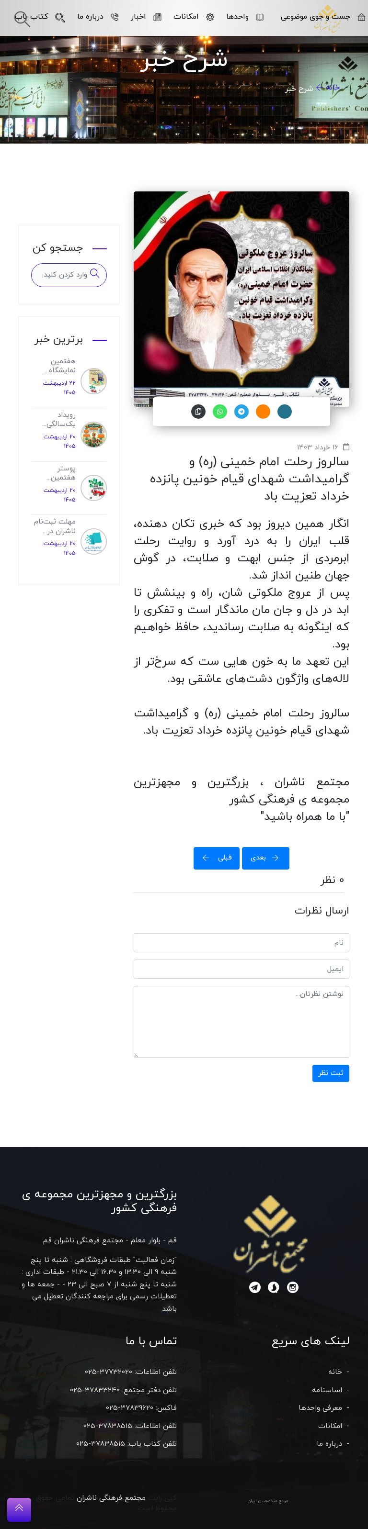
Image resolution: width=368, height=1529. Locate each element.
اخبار (146, 16)
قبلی (214, 858)
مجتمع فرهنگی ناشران (111, 1498)
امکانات (193, 16)
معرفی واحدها (320, 1408)
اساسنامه (327, 1390)
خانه (333, 87)
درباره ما (98, 16)
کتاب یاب (40, 16)
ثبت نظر (331, 1073)
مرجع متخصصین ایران (268, 1501)
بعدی (268, 858)
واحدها (245, 16)
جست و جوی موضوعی (323, 16)
